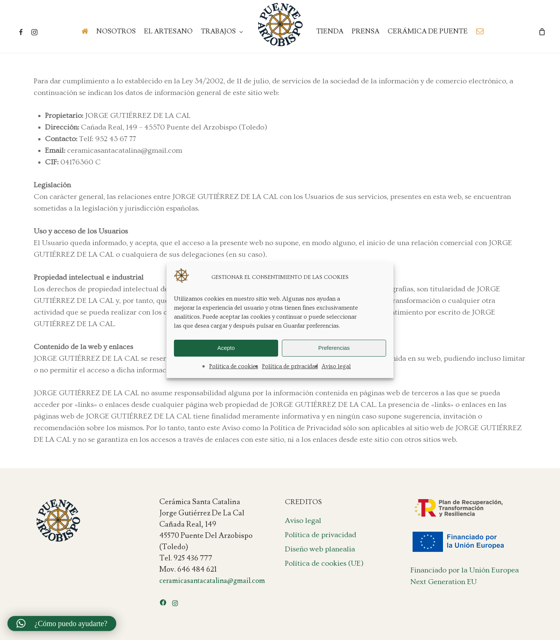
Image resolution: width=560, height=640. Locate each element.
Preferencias (334, 348)
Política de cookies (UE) (324, 563)
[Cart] (542, 31)
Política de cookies (233, 366)
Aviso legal (336, 366)
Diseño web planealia (320, 549)
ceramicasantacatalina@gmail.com (212, 580)
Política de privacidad (290, 366)
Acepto (226, 348)
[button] (61, 623)
